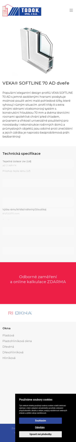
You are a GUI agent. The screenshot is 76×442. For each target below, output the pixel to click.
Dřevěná (8, 347)
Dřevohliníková (12, 353)
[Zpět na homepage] (21, 10)
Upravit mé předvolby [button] (40, 434)
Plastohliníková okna (17, 341)
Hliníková (8, 358)
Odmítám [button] (40, 427)
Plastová (8, 336)
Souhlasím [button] (40, 420)
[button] (71, 10)
